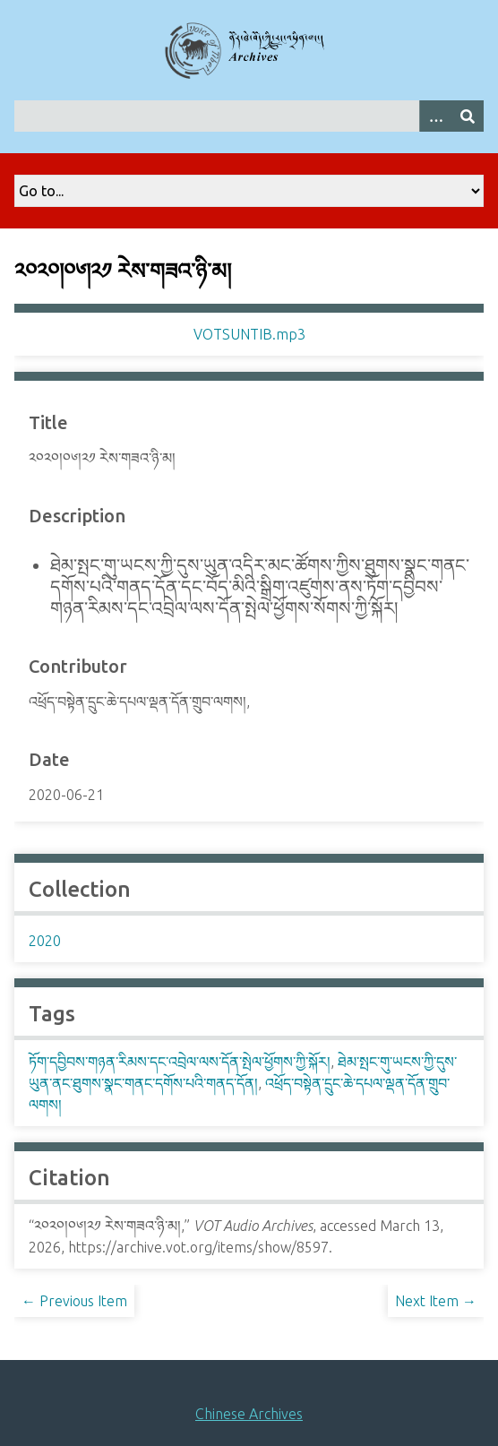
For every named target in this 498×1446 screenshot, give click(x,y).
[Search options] (435, 116)
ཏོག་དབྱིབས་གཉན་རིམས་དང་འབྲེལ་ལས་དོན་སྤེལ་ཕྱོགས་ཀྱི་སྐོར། (180, 1062)
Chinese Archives (249, 1414)
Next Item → (436, 1301)
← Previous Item (74, 1301)
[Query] (249, 116)
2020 (45, 941)
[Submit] (467, 116)
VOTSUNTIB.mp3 (249, 334)
